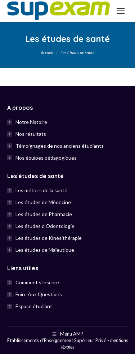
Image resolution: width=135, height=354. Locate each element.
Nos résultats (30, 134)
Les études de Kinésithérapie (48, 238)
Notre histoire (31, 122)
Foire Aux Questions (38, 294)
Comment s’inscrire (37, 282)
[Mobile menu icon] (120, 11)
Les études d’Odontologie (45, 226)
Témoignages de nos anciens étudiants (59, 146)
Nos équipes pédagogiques (46, 158)
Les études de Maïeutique (44, 250)
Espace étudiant (33, 306)
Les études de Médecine (43, 202)
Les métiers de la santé (41, 190)
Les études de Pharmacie (43, 214)
